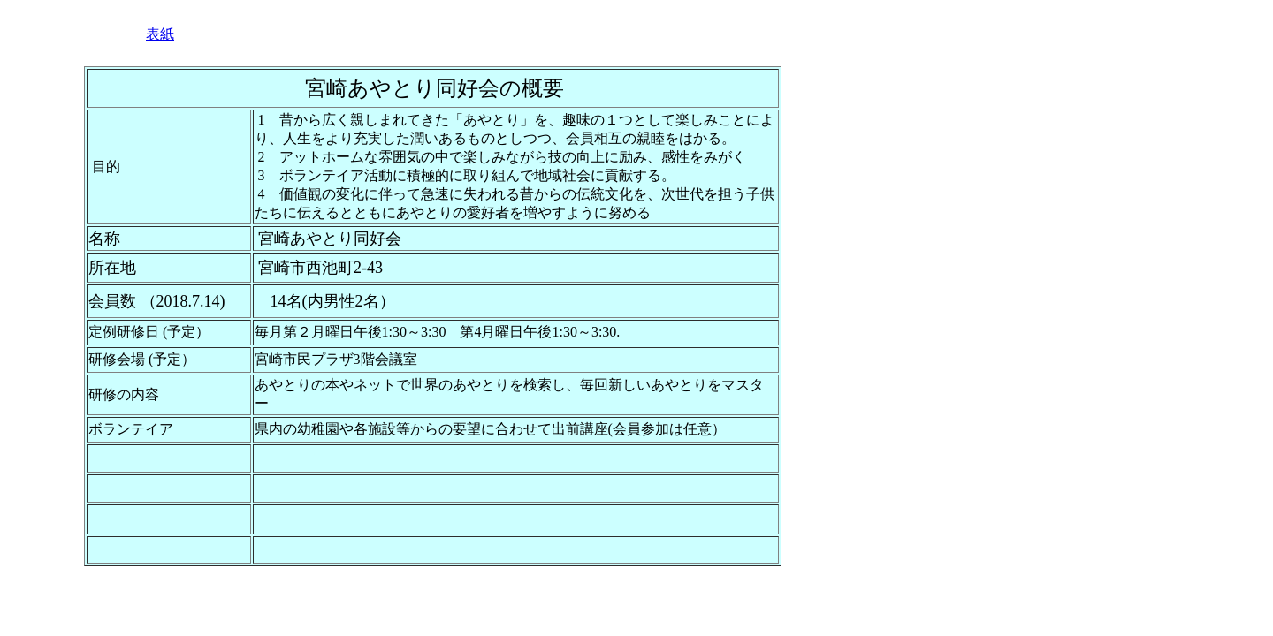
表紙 (160, 34)
